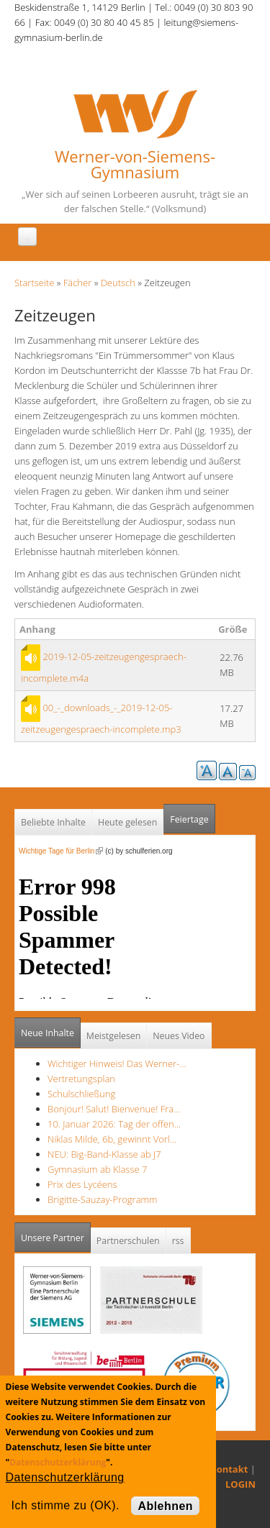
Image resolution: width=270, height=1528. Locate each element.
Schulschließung (81, 1093)
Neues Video (178, 1036)
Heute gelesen (127, 822)
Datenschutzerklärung (57, 1462)
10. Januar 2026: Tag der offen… (114, 1123)
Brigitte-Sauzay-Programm (103, 1199)
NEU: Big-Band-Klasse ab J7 (104, 1154)
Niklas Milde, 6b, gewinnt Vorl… (112, 1139)
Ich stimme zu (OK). (66, 1505)
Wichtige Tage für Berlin (61, 851)
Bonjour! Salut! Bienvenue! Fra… (114, 1108)
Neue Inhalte (47, 1033)
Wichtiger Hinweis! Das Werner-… (117, 1063)
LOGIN (240, 1484)
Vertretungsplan (81, 1078)
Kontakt (229, 1469)
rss (178, 1241)
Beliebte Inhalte (53, 822)
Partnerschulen (128, 1241)
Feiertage (189, 819)
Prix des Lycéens (82, 1184)
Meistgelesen (113, 1036)
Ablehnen (165, 1506)
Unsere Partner (56, 1233)
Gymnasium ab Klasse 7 (97, 1169)
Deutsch (118, 282)
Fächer (77, 282)
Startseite (34, 282)
